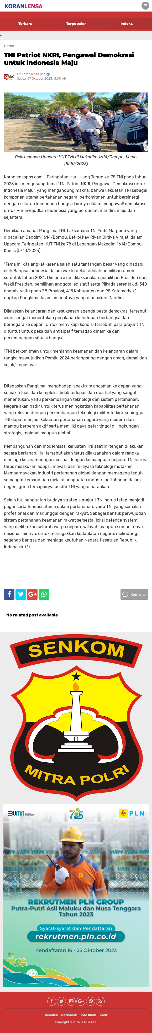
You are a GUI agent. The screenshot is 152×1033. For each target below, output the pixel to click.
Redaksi (51, 1015)
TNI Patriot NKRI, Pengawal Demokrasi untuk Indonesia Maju (69, 59)
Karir (103, 1015)
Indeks (126, 23)
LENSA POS (89, 1022)
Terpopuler (76, 23)
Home (9, 46)
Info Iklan (88, 1015)
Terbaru (25, 23)
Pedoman (69, 1015)
